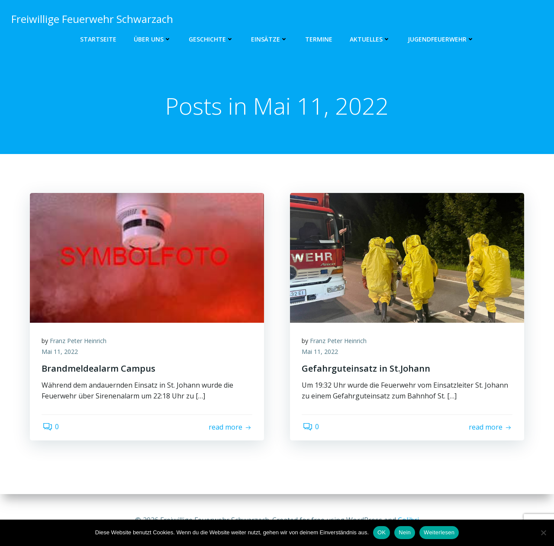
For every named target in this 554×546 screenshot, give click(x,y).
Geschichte (211, 39)
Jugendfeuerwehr (441, 39)
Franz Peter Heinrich (79, 342)
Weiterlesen (439, 532)
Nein (405, 532)
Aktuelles (370, 39)
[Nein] (543, 532)
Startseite (98, 39)
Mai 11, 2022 (61, 354)
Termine (318, 39)
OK (381, 532)
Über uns (152, 39)
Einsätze (269, 39)
